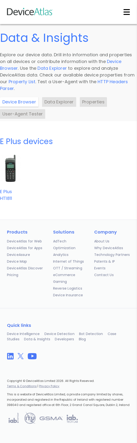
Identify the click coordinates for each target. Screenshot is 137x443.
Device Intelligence (23, 333)
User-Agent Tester (22, 114)
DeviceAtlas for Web (24, 241)
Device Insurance (68, 295)
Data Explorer (52, 68)
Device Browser (19, 102)
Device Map (17, 261)
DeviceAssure (18, 254)
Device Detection (59, 333)
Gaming (60, 281)
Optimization (64, 248)
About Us (102, 241)
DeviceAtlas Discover (25, 268)
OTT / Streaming (67, 268)
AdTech (59, 241)
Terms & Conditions (22, 386)
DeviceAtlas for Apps (25, 248)
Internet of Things (68, 261)
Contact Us (104, 274)
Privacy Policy (49, 386)
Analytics (61, 254)
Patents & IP (104, 261)
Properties (93, 102)
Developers (64, 339)
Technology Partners (112, 254)
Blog (82, 339)
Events (100, 268)
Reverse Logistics (67, 288)
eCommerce (64, 274)
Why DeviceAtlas (108, 248)
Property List (22, 82)
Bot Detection (91, 333)
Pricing (12, 274)
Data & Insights (37, 339)
